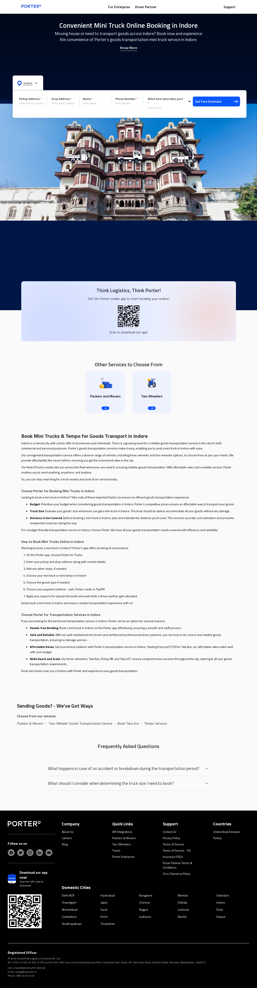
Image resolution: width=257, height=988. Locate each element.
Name (88, 99)
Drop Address (62, 99)
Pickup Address (30, 99)
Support (230, 6)
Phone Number (126, 99)
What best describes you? (165, 101)
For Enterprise (119, 6)
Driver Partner (146, 6)
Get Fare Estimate (216, 101)
